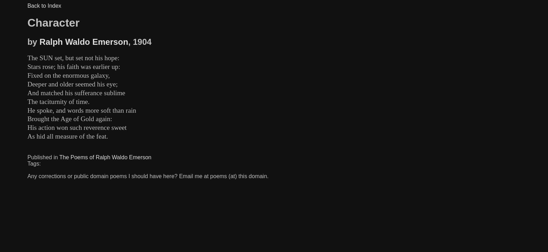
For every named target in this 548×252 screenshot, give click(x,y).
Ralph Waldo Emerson (83, 42)
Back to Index (44, 6)
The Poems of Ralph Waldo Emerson (105, 157)
